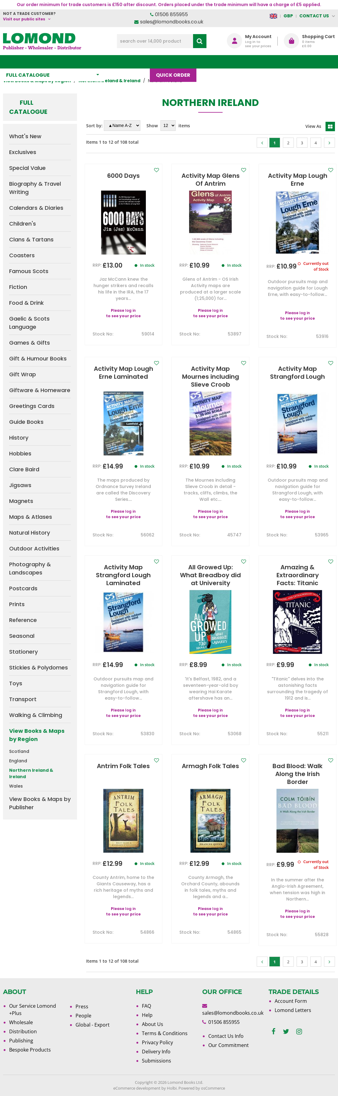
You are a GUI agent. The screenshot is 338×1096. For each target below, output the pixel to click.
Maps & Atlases (30, 517)
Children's (22, 223)
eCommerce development (136, 1088)
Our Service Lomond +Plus (32, 1010)
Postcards (23, 588)
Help (147, 1015)
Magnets (21, 501)
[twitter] (286, 1032)
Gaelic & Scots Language (29, 323)
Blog (212, 61)
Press (82, 1006)
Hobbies (20, 453)
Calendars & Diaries (36, 208)
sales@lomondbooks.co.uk (171, 21)
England (18, 761)
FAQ (146, 1006)
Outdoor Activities (34, 548)
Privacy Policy (157, 1042)
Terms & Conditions (165, 1033)
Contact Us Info (226, 1036)
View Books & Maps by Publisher (40, 803)
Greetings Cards (32, 406)
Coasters (22, 255)
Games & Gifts (29, 342)
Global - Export (93, 1024)
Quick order (176, 61)
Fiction (18, 287)
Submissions (156, 1060)
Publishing (21, 1040)
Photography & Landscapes (30, 568)
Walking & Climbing (35, 715)
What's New (130, 61)
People (83, 1015)
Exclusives (22, 152)
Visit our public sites (24, 19)
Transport (23, 699)
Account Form (291, 1001)
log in (130, 310)
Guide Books (26, 422)
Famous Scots (28, 271)
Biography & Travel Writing (35, 188)
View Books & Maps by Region (37, 735)
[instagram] (299, 1032)
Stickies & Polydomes (38, 667)
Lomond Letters (293, 1010)
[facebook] (274, 1032)
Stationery (23, 651)
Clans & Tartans (31, 239)
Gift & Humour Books (38, 358)
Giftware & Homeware (39, 390)
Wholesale (21, 1022)
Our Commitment (228, 1045)
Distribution (23, 1031)
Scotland (19, 751)
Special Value (27, 168)
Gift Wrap (22, 374)
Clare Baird (24, 469)
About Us (244, 61)
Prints (17, 604)
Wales (16, 786)
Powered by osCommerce (201, 1088)
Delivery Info (156, 1051)
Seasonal (21, 636)
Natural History (29, 532)
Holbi (172, 1088)
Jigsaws (20, 485)
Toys (15, 683)
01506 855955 (171, 14)
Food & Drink (26, 303)
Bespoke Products (30, 1049)
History (18, 437)
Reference (23, 620)
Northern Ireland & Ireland (31, 773)
